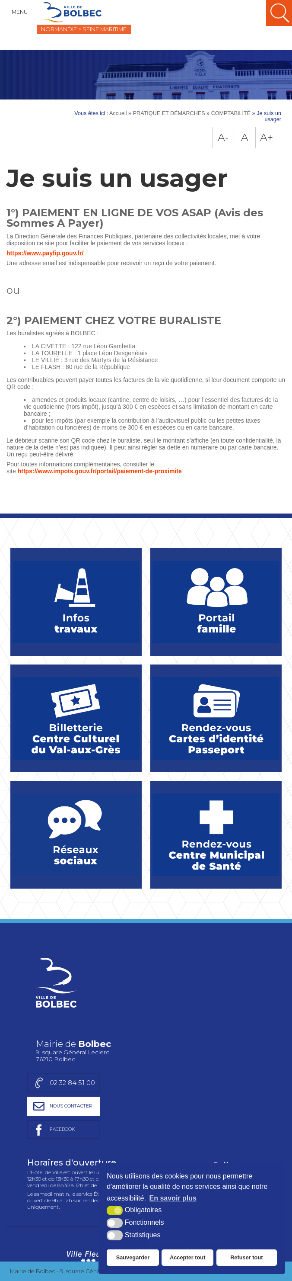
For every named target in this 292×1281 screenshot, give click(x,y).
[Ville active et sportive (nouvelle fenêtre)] (191, 1140)
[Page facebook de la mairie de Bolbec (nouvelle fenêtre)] (213, 1008)
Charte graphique (50, 1178)
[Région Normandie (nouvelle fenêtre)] (88, 1229)
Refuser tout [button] (246, 1257)
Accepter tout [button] (187, 1257)
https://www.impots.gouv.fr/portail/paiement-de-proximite (100, 471)
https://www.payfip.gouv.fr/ (44, 253)
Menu (20, 12)
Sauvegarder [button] (133, 1257)
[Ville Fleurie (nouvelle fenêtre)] (87, 1140)
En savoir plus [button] (173, 1198)
